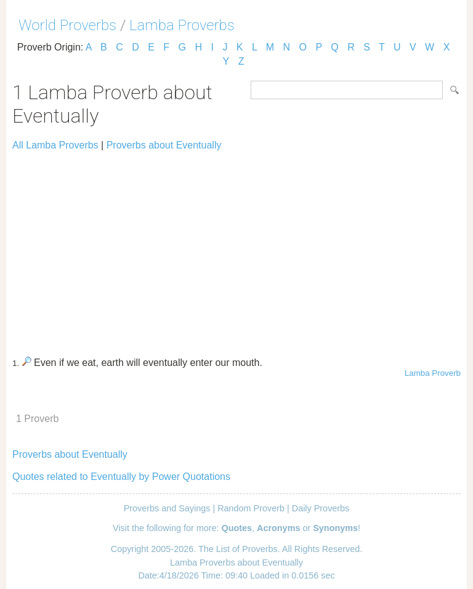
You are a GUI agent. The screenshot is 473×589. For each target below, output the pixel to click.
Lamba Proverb (433, 373)
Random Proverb (251, 508)
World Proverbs (67, 25)
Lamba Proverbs (182, 25)
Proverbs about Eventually (164, 145)
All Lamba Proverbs (55, 145)
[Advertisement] (236, 248)
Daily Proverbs (321, 508)
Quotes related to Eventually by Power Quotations (121, 476)
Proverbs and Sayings (167, 508)
